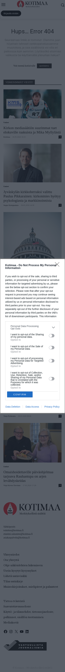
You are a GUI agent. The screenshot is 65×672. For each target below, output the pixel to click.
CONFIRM (19, 394)
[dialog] (32, 336)
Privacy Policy (51, 406)
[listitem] (32, 327)
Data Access (32, 406)
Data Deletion (13, 406)
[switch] (51, 335)
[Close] (58, 265)
